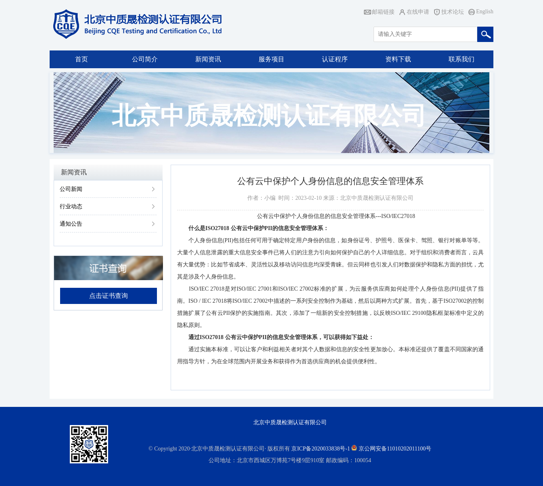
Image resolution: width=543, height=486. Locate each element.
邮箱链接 (383, 12)
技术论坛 (452, 12)
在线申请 (418, 12)
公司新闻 (71, 189)
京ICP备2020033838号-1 (320, 449)
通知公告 (71, 224)
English (484, 11)
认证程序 (335, 59)
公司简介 (145, 59)
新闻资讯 (208, 59)
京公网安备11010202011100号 (395, 449)
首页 (81, 59)
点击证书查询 (108, 295)
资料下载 (398, 59)
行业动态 (71, 206)
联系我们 (461, 59)
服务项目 (271, 59)
